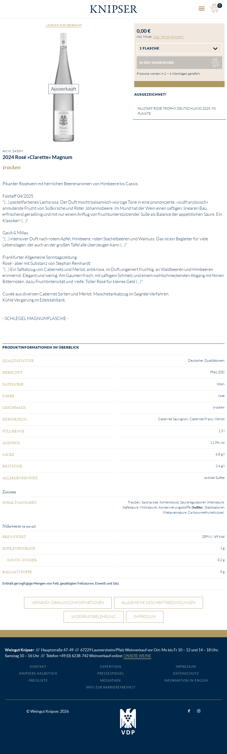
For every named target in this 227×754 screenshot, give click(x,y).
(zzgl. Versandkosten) (168, 37)
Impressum (145, 617)
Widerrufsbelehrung (93, 617)
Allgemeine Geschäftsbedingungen (158, 603)
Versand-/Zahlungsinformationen (68, 603)
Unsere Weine (137, 655)
